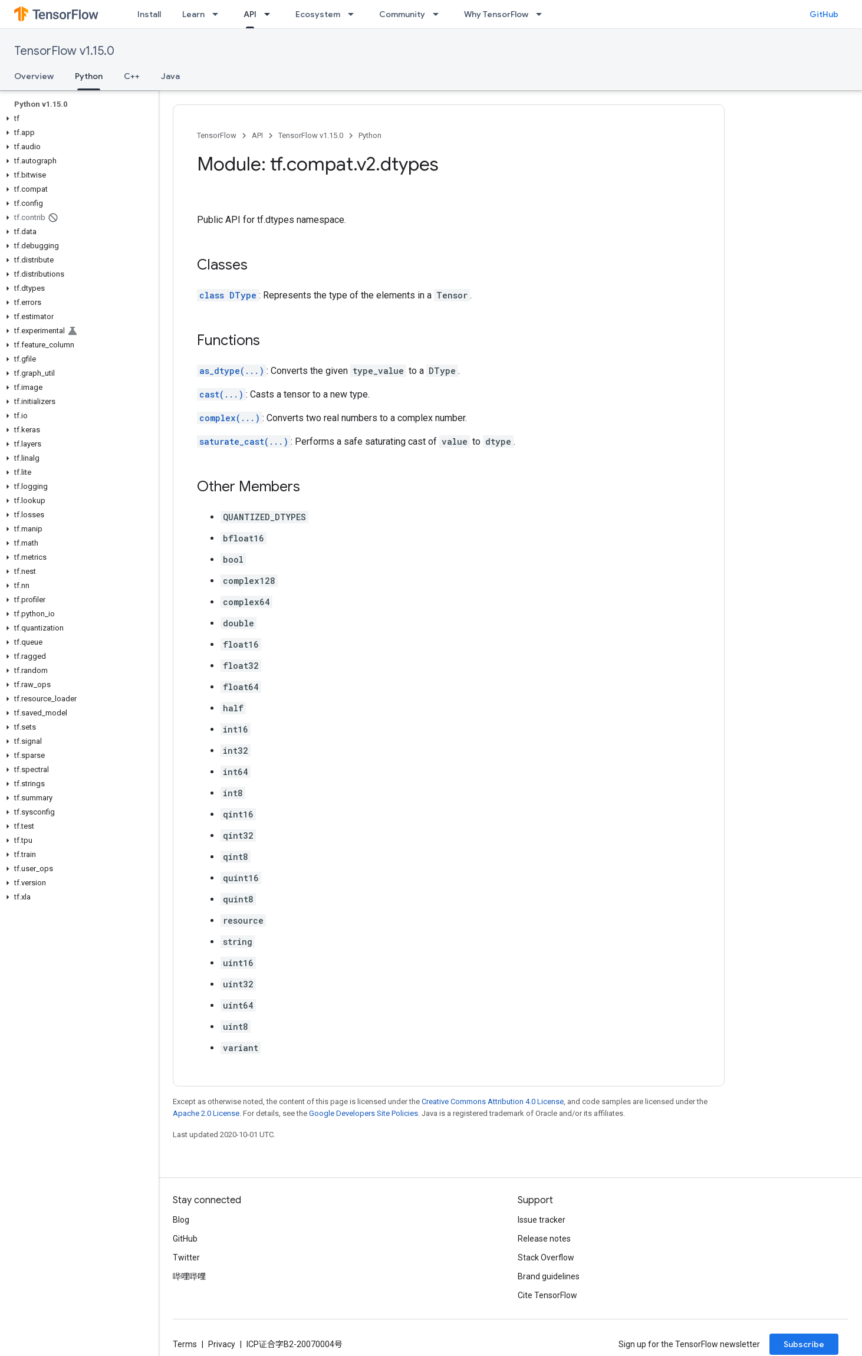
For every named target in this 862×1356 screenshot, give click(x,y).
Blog (181, 1219)
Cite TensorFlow (547, 1295)
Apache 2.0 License (206, 1113)
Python (369, 135)
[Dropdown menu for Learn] (219, 14)
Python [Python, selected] (89, 76)
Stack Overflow (546, 1257)
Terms (185, 1344)
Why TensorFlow (496, 14)
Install (149, 14)
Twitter (186, 1257)
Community (402, 14)
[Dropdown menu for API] (270, 14)
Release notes (544, 1238)
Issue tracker (541, 1219)
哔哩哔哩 (189, 1276)
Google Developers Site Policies (363, 1113)
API (257, 135)
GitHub (824, 14)
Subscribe (804, 1344)
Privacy (221, 1344)
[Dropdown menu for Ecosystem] (354, 14)
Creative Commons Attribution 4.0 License (493, 1101)
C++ (132, 76)
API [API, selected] (250, 14)
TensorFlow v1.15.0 (64, 51)
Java (170, 76)
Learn (193, 14)
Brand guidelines (549, 1276)
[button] (77, 118)
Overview (34, 76)
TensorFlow (216, 135)
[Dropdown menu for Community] (439, 14)
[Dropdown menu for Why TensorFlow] (542, 14)
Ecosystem (317, 14)
